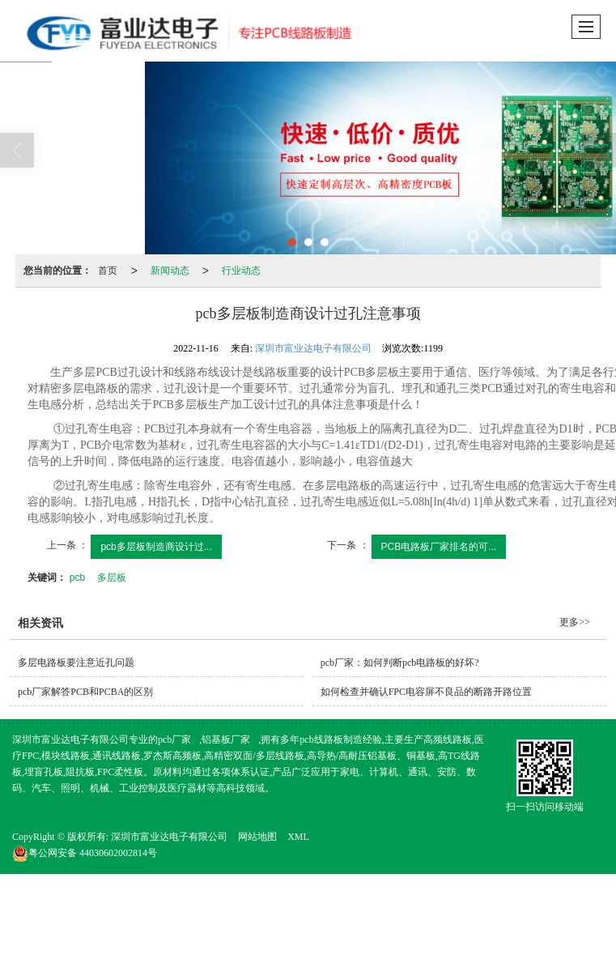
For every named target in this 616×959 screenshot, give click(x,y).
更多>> (574, 622)
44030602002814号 (84, 853)
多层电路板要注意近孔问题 (76, 662)
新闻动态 (170, 270)
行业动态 (241, 270)
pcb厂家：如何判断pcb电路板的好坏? (400, 662)
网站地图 (257, 836)
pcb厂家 (174, 739)
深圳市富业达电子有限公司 (313, 348)
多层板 (111, 577)
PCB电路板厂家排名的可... (439, 546)
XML (298, 836)
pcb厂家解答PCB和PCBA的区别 (85, 691)
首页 (107, 270)
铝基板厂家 (226, 739)
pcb (77, 577)
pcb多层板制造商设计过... (155, 546)
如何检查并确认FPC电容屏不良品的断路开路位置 (426, 691)
